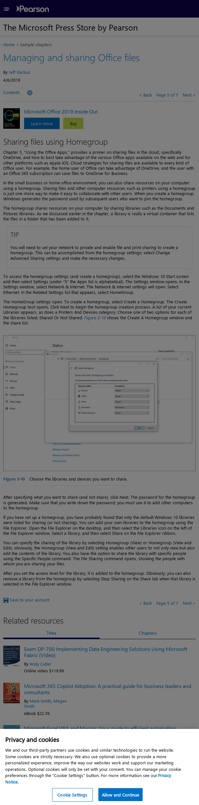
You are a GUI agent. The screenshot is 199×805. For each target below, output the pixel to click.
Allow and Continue (120, 795)
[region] (99, 767)
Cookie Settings (72, 795)
